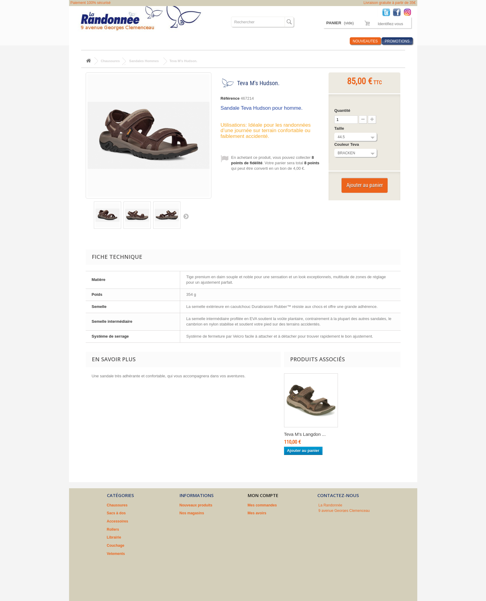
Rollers (169, 41)
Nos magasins (192, 513)
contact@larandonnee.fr (351, 532)
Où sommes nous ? (274, 41)
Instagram (409, 11)
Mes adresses (260, 521)
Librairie (190, 41)
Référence (230, 98)
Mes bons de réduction (267, 537)
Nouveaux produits (196, 505)
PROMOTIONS (397, 41)
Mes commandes (262, 505)
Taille (339, 128)
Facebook (398, 11)
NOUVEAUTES (365, 41)
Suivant (186, 216)
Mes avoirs (257, 513)
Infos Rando (333, 41)
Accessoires (143, 41)
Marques (307, 41)
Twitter (388, 11)
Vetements (240, 41)
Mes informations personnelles (274, 529)
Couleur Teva (347, 144)
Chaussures (87, 41)
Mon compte (263, 495)
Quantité (342, 110)
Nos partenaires (193, 537)
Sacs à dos (115, 41)
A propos (187, 529)
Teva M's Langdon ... (305, 434)
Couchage (214, 41)
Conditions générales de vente (206, 521)
